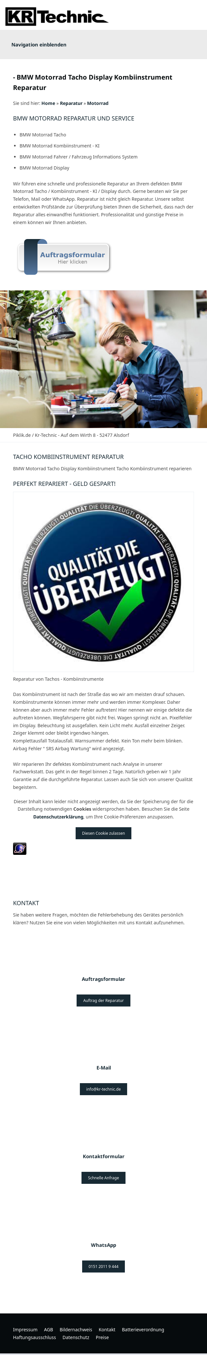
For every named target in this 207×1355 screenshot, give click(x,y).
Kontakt (107, 1329)
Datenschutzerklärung (58, 817)
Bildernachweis (76, 1329)
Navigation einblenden (39, 44)
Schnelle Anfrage (103, 1178)
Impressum (25, 1329)
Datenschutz (76, 1337)
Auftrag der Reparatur (103, 1000)
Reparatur (71, 103)
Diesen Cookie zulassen (103, 833)
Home (48, 103)
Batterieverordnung (143, 1329)
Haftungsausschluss (34, 1337)
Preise (102, 1337)
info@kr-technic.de (103, 1089)
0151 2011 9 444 (104, 1266)
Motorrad (98, 103)
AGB (48, 1329)
